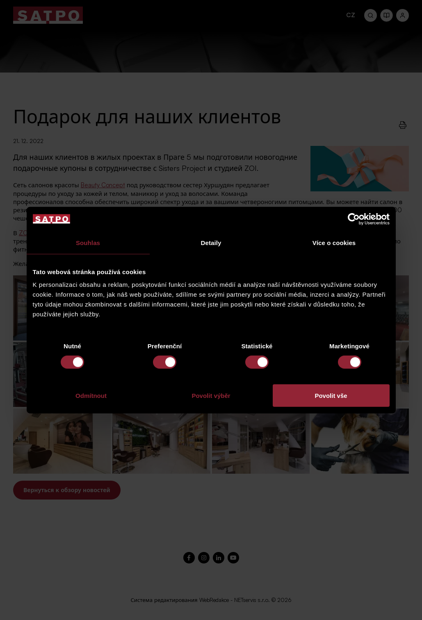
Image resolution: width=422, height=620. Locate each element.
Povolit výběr (211, 395)
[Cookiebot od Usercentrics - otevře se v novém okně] (354, 219)
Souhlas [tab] (88, 242)
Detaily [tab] (211, 242)
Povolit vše (331, 395)
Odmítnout (91, 395)
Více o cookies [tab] (334, 242)
